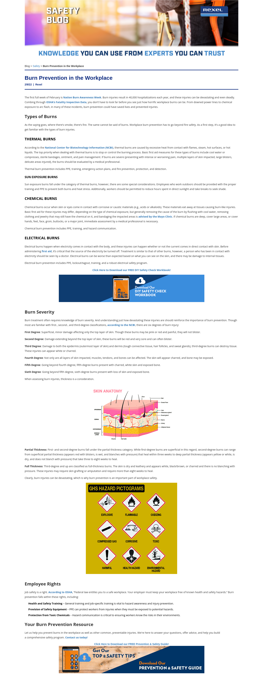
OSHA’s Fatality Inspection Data (66, 102)
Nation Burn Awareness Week (82, 97)
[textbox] (131, 65)
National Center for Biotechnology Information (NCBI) (79, 147)
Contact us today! (76, 637)
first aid (46, 251)
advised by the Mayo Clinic (155, 216)
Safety (36, 66)
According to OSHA (60, 592)
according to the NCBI (121, 325)
